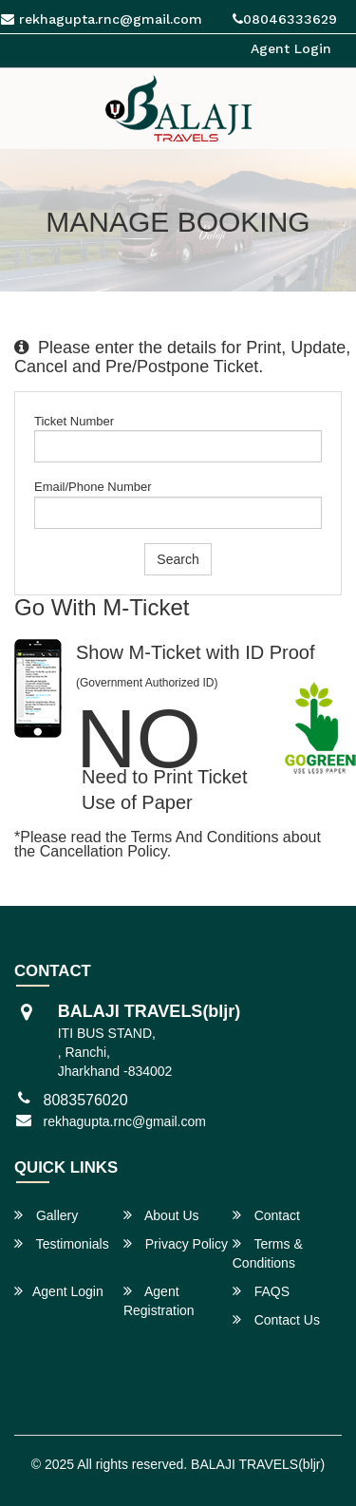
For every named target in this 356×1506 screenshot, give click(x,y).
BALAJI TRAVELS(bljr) (258, 1464)
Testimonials (61, 1243)
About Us (161, 1215)
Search (177, 559)
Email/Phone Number (93, 487)
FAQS (261, 1291)
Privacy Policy (175, 1243)
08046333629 (285, 19)
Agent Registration (159, 1300)
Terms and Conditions (205, 837)
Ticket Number (74, 421)
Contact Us (276, 1319)
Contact (266, 1215)
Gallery (46, 1215)
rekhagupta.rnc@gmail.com (125, 1121)
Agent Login (291, 48)
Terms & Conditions (268, 1253)
